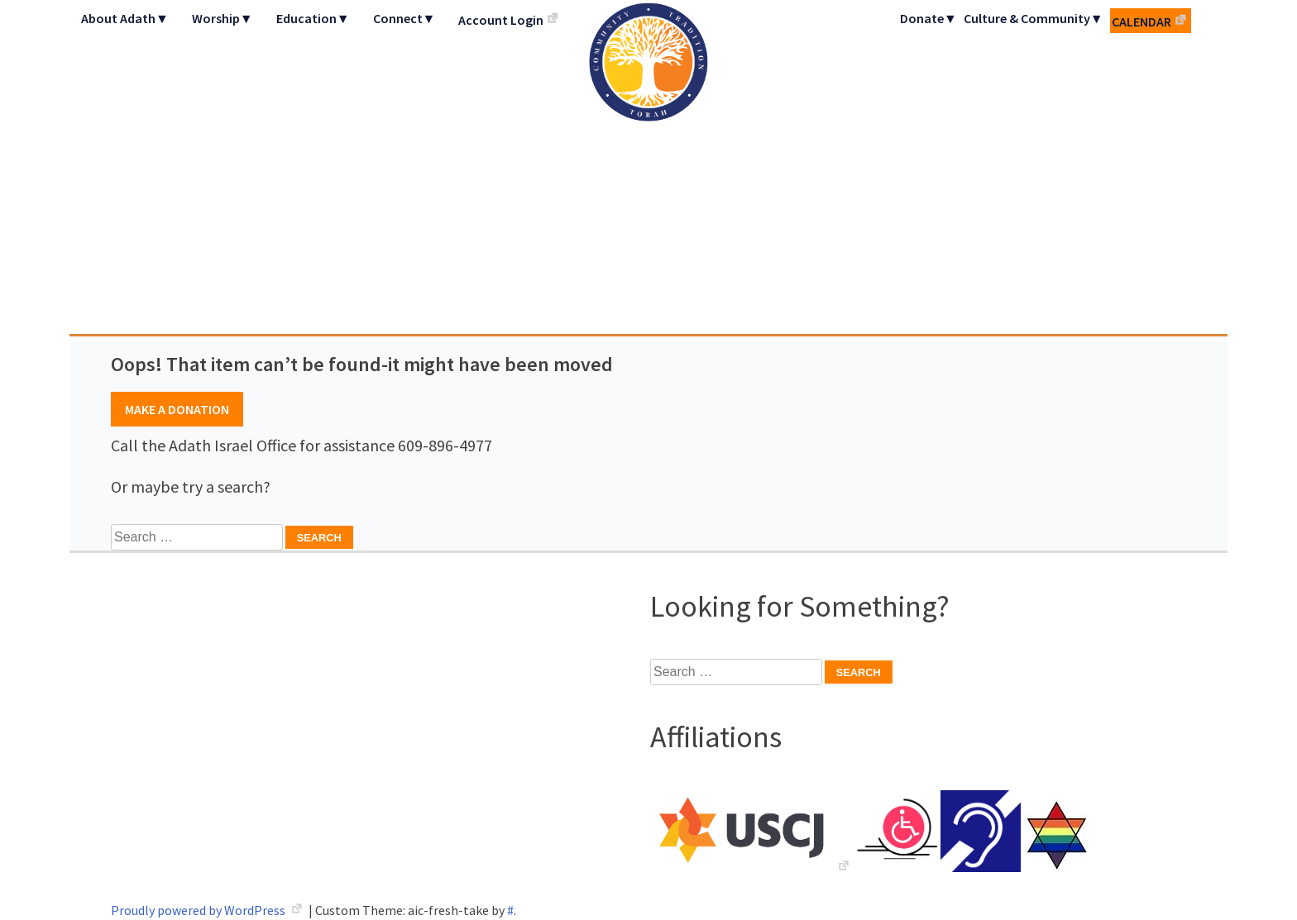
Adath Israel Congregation (648, 167)
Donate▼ (928, 18)
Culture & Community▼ (1033, 18)
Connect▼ (404, 18)
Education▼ (313, 18)
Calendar (1141, 21)
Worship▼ (222, 18)
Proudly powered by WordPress (199, 910)
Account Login (500, 20)
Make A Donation (177, 409)
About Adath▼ (125, 18)
